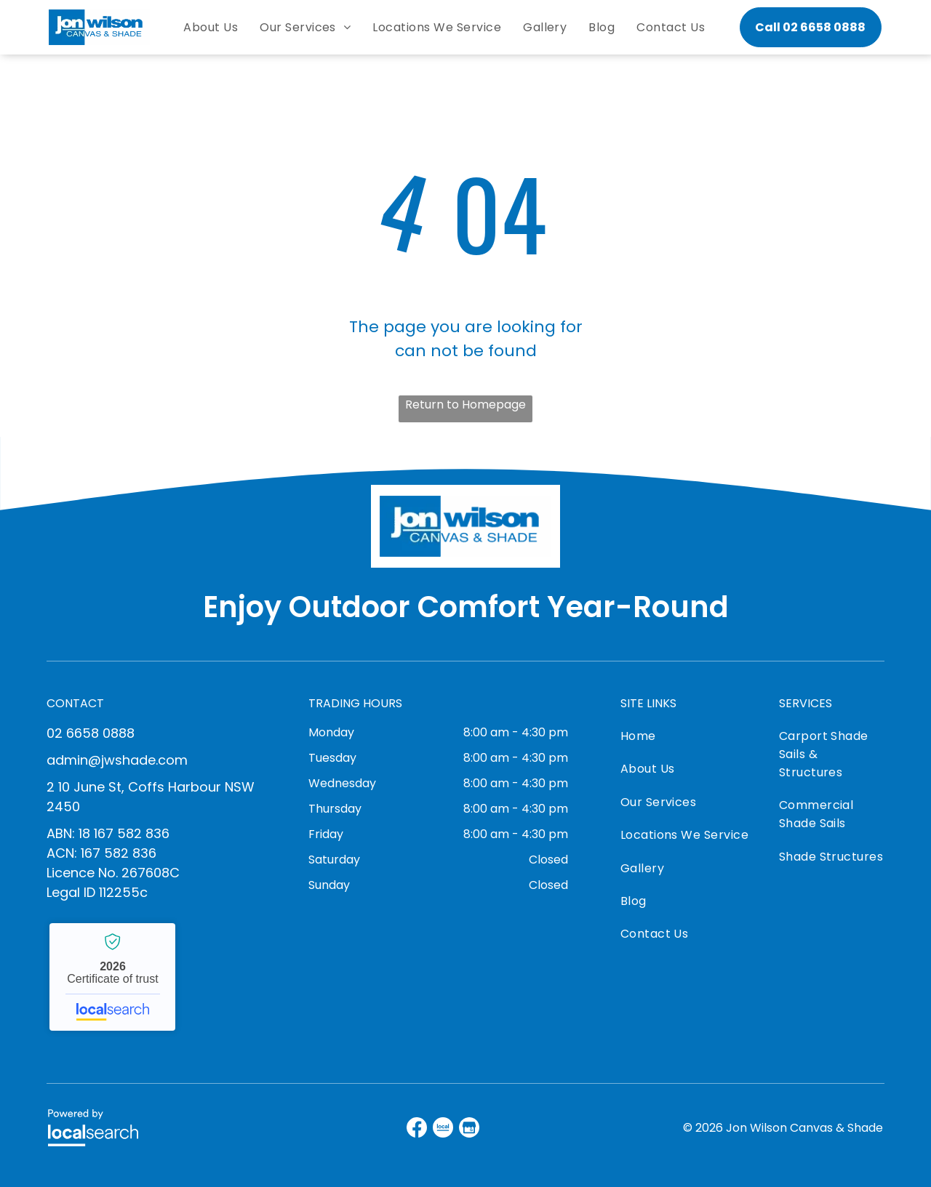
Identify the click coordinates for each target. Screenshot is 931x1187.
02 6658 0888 (91, 733)
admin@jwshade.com (117, 760)
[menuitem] (210, 27)
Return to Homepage (465, 404)
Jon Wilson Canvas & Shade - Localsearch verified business (112, 977)
